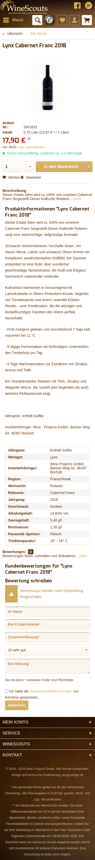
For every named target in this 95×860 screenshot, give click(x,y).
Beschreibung (14, 191)
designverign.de (72, 775)
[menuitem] (13, 20)
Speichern (16, 705)
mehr (76, 199)
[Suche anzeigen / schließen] (37, 20)
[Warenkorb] (87, 20)
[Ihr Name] (47, 612)
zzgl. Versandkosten (31, 147)
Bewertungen (14, 552)
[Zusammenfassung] (47, 637)
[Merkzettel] (62, 20)
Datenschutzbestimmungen (51, 691)
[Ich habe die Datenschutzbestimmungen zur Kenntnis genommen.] (6, 691)
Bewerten (30, 177)
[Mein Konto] (74, 20)
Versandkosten (51, 799)
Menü (13, 19)
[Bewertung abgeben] (47, 650)
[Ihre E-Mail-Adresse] (47, 624)
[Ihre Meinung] (47, 666)
